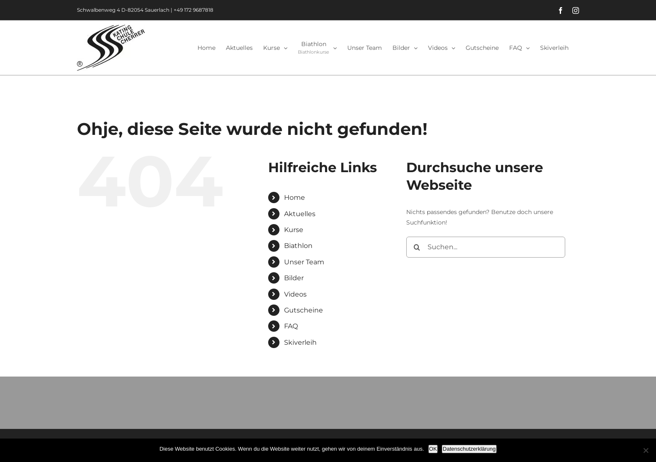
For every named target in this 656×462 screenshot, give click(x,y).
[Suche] (416, 247)
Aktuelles (299, 214)
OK (433, 449)
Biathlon (298, 246)
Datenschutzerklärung (469, 449)
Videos (295, 294)
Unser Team (304, 262)
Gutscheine (303, 310)
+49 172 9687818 (193, 10)
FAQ (291, 326)
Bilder (294, 278)
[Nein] (645, 450)
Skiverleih (300, 342)
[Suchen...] (485, 247)
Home (294, 197)
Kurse (293, 230)
